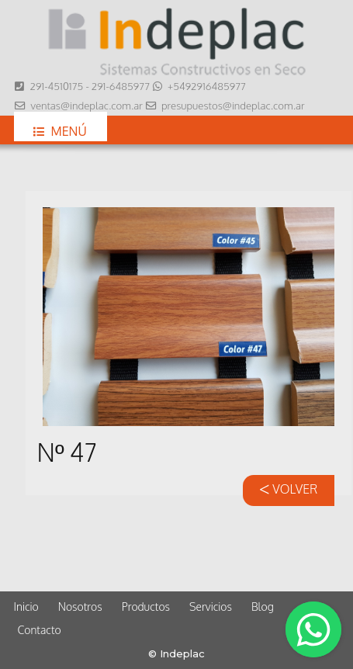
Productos (146, 606)
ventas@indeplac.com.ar (86, 105)
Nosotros (80, 606)
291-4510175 (56, 85)
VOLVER (288, 489)
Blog (262, 606)
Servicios (210, 606)
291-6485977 (121, 85)
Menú (59, 131)
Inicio (26, 606)
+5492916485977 (207, 85)
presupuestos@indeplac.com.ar (233, 105)
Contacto (39, 629)
